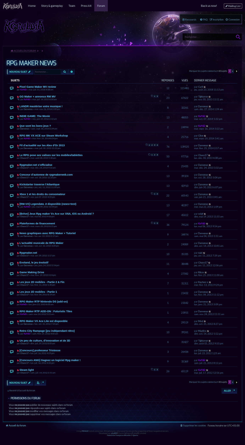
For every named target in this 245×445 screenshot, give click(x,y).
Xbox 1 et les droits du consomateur (42, 194)
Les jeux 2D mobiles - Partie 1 (38, 291)
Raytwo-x (203, 282)
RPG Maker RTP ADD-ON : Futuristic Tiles (46, 311)
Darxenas (28, 109)
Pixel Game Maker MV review (38, 86)
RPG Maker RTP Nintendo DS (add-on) (44, 301)
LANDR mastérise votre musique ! (41, 106)
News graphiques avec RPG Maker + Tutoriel (48, 233)
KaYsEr (23, 89)
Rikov (201, 272)
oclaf (200, 213)
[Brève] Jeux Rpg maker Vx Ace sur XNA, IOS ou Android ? (57, 213)
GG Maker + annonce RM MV (38, 96)
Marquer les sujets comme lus (203, 71)
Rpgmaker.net (28, 252)
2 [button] (232, 71)
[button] (236, 71)
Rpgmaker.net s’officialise (36, 164)
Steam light (27, 369)
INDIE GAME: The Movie (35, 116)
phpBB (114, 433)
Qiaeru (135, 435)
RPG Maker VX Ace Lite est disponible (44, 321)
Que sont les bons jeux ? (35, 125)
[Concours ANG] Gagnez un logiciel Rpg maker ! (50, 360)
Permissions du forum (25, 398)
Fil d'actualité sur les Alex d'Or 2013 (42, 145)
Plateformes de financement (37, 223)
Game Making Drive (32, 272)
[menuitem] (12, 5)
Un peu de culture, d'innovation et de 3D (45, 340)
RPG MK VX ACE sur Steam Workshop (44, 135)
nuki (200, 252)
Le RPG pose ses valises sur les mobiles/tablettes (51, 155)
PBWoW (85, 431)
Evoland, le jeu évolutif (34, 262)
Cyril (200, 86)
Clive (200, 135)
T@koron (203, 96)
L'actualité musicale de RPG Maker (41, 242)
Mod (200, 321)
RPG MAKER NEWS (31, 63)
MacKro (202, 330)
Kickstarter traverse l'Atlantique (40, 184)
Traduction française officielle (118, 435)
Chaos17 (24, 158)
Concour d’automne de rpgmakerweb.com (46, 174)
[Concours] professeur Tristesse (40, 350)
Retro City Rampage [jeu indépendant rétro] (47, 330)
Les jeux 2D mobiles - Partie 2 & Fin (42, 281)
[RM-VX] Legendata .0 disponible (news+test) (48, 203)
